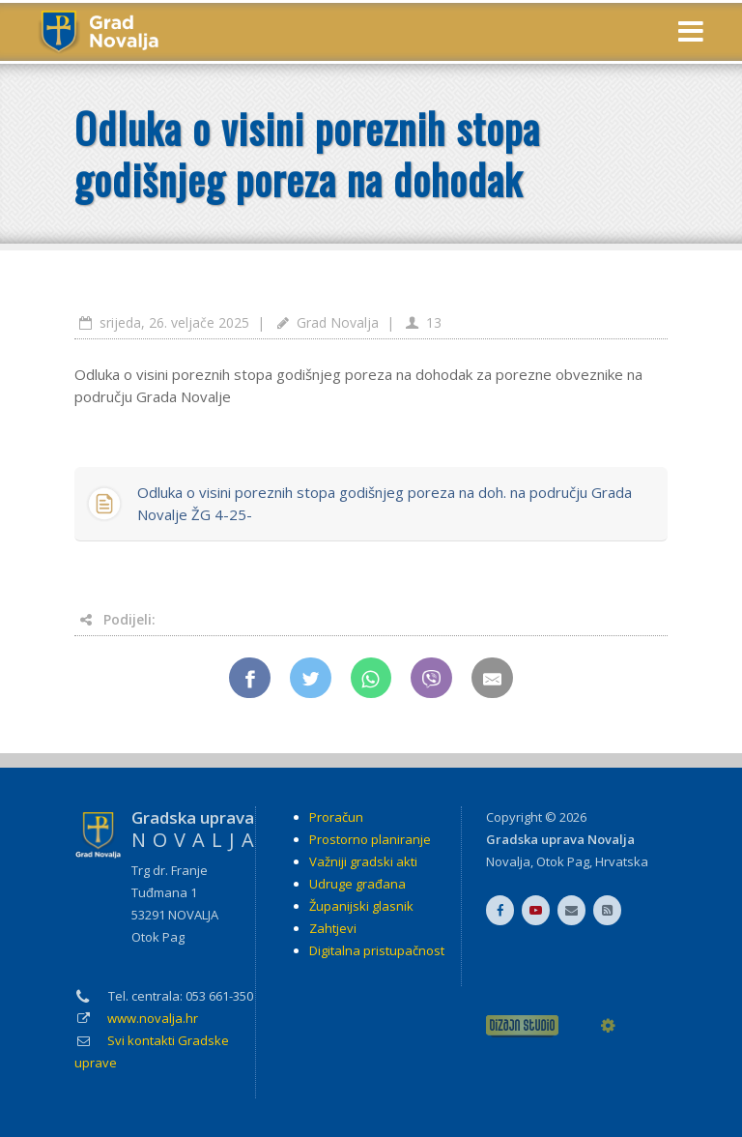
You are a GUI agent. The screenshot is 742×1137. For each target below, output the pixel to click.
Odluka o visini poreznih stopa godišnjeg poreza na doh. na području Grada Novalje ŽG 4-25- (384, 503)
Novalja (508, 861)
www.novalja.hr (152, 1018)
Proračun (336, 817)
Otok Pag (562, 861)
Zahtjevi (333, 928)
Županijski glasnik (361, 906)
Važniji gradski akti (363, 861)
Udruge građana (357, 883)
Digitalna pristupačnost (376, 950)
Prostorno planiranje (370, 839)
